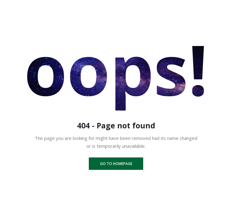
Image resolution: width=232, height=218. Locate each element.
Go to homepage (116, 163)
